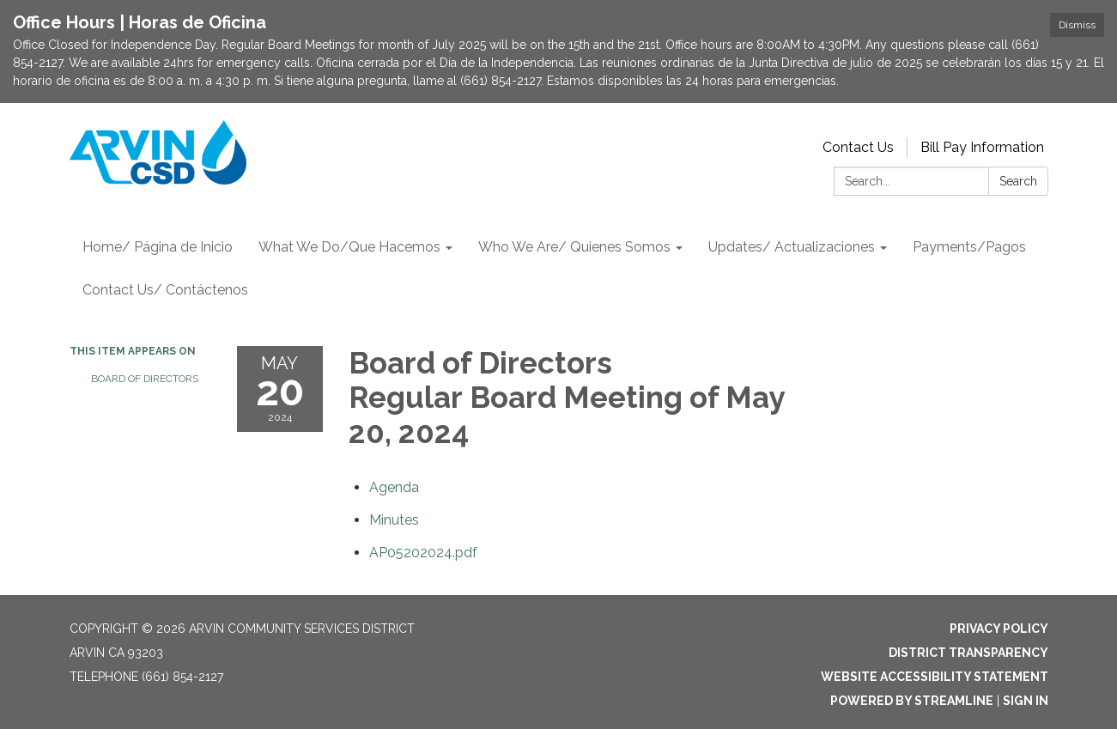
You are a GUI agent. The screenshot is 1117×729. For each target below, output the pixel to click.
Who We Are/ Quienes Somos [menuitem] (574, 247)
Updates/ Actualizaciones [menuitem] (791, 247)
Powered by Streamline (911, 701)
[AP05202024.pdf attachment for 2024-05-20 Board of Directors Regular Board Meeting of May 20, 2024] (423, 552)
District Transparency (968, 652)
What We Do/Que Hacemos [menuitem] (349, 247)
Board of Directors (144, 379)
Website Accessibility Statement (934, 676)
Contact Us (858, 147)
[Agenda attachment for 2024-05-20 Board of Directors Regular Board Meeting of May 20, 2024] (394, 487)
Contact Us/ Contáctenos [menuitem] (165, 290)
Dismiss (1077, 25)
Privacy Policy (999, 628)
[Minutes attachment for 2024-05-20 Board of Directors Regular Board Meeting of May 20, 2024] (394, 520)
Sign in (1025, 701)
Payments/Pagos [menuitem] (969, 247)
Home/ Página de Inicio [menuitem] (157, 247)
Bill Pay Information (982, 147)
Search (1018, 181)
